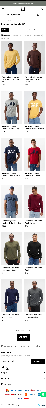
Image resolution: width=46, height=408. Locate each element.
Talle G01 (37, 35)
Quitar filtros (5, 38)
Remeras (26, 35)
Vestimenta (16, 35)
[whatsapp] (43, 394)
